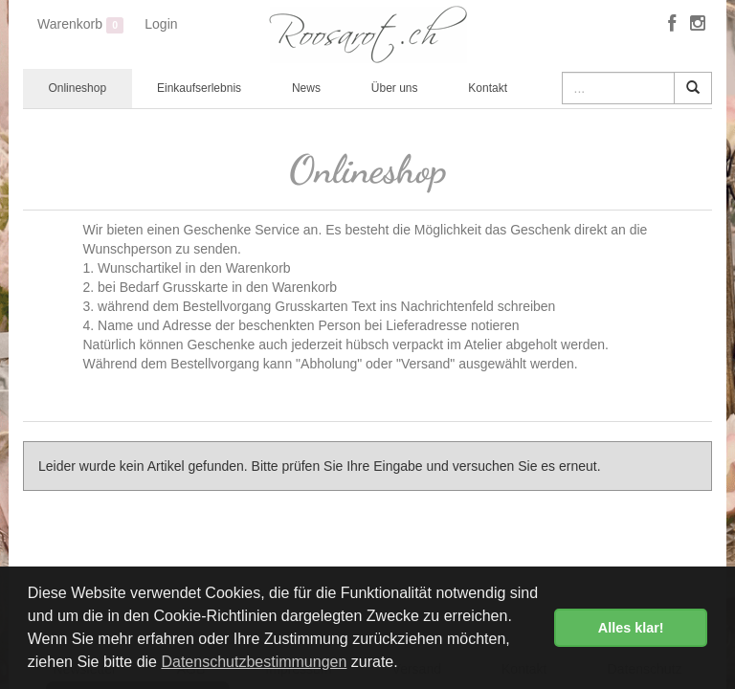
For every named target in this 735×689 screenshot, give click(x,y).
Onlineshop (77, 88)
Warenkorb (80, 24)
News (306, 88)
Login (161, 24)
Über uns (394, 88)
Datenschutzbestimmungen (253, 662)
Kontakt (487, 88)
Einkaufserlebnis (199, 88)
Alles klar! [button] (631, 627)
